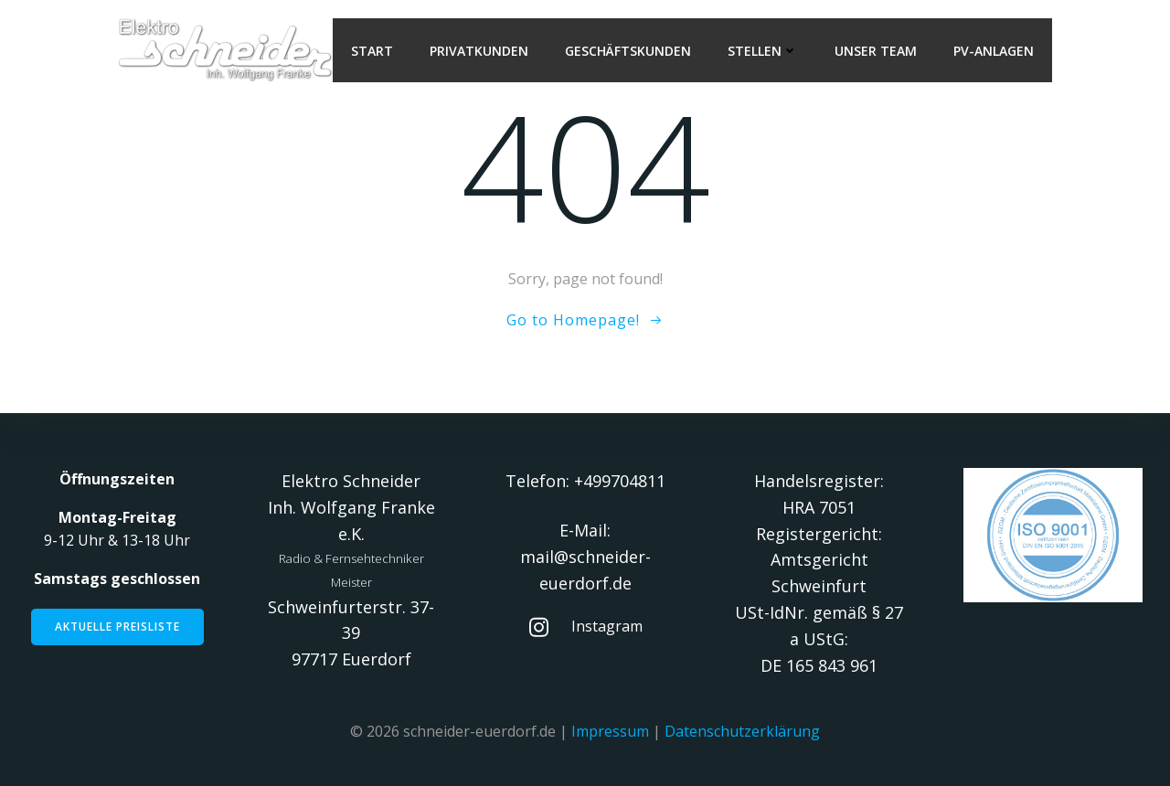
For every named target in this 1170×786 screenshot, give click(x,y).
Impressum (610, 731)
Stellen (763, 50)
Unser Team (876, 50)
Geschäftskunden (628, 50)
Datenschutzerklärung (742, 731)
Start (372, 50)
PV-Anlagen (993, 50)
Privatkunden (479, 50)
